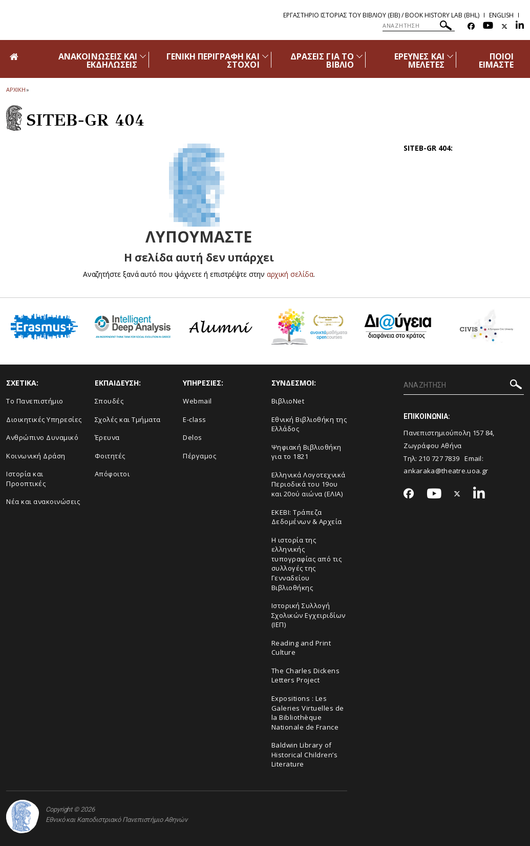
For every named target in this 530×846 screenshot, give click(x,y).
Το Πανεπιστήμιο (34, 401)
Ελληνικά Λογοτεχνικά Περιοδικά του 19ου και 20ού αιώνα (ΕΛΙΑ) (308, 484)
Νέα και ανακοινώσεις (43, 501)
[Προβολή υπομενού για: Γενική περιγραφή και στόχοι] (265, 56)
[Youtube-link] (488, 26)
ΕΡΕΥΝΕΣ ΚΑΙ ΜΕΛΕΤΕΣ (419, 60)
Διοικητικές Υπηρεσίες (44, 419)
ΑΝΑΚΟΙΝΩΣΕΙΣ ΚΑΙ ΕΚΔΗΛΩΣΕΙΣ (97, 60)
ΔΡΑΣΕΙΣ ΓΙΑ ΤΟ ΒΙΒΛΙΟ (322, 60)
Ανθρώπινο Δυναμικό (42, 437)
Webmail (197, 401)
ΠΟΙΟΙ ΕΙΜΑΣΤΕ (496, 60)
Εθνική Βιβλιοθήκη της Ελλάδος (309, 424)
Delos (192, 437)
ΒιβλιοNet (288, 401)
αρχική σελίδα (290, 274)
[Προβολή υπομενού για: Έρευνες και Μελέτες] (450, 56)
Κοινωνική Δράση (36, 455)
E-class (194, 419)
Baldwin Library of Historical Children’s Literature (304, 754)
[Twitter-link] (504, 26)
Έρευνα (107, 437)
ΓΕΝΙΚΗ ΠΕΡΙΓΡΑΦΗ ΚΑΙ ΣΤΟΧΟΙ (213, 60)
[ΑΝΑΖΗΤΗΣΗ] (419, 25)
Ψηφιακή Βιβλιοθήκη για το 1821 (306, 451)
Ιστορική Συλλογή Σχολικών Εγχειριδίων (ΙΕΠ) (308, 615)
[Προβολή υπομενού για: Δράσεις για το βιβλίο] (359, 56)
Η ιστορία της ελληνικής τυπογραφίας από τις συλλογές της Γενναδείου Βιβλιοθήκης (306, 563)
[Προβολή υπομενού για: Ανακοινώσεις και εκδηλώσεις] (143, 56)
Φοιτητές (110, 455)
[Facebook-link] (471, 26)
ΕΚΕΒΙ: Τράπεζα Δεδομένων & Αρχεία (306, 517)
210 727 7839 (439, 458)
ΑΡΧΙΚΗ (15, 89)
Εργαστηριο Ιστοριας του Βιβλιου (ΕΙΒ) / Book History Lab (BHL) (381, 15)
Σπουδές (109, 401)
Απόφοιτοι (112, 473)
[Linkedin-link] (520, 26)
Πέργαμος (199, 455)
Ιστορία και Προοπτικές (26, 478)
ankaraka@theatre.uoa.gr (446, 470)
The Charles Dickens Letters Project (305, 675)
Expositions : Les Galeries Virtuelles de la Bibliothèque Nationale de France (307, 713)
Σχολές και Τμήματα (128, 419)
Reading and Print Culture (301, 647)
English (501, 15)
